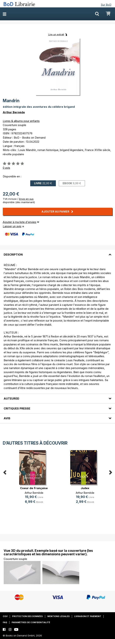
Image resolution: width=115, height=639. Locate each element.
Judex (85, 488)
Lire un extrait (56, 34)
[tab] (57, 252)
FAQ (5, 622)
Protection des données (27, 616)
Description (13, 254)
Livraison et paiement (87, 616)
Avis (7, 418)
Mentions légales (58, 616)
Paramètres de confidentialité (31, 622)
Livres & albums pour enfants (21, 121)
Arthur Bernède (14, 112)
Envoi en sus (26, 198)
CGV (5, 616)
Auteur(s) (11, 398)
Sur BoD (106, 4)
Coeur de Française (34, 488)
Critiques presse (17, 408)
